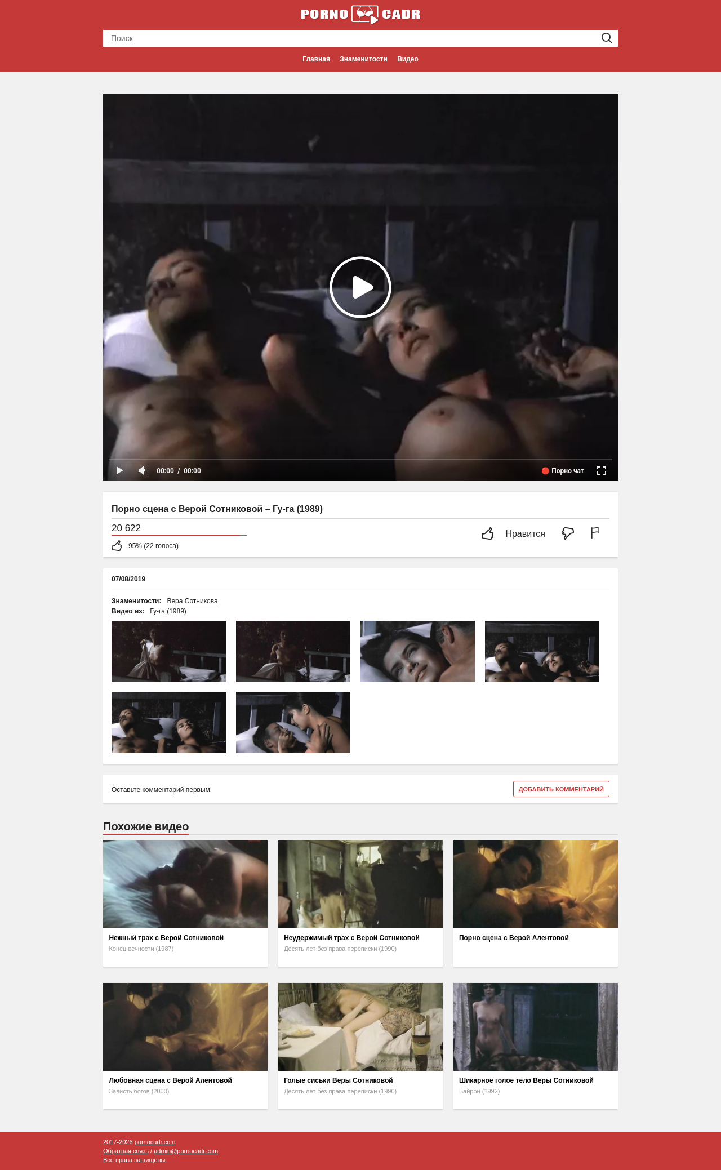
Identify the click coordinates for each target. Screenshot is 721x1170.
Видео (408, 59)
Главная (316, 59)
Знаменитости (363, 59)
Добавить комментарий (561, 789)
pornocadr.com (155, 1141)
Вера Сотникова (192, 601)
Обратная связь (126, 1150)
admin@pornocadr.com (186, 1150)
